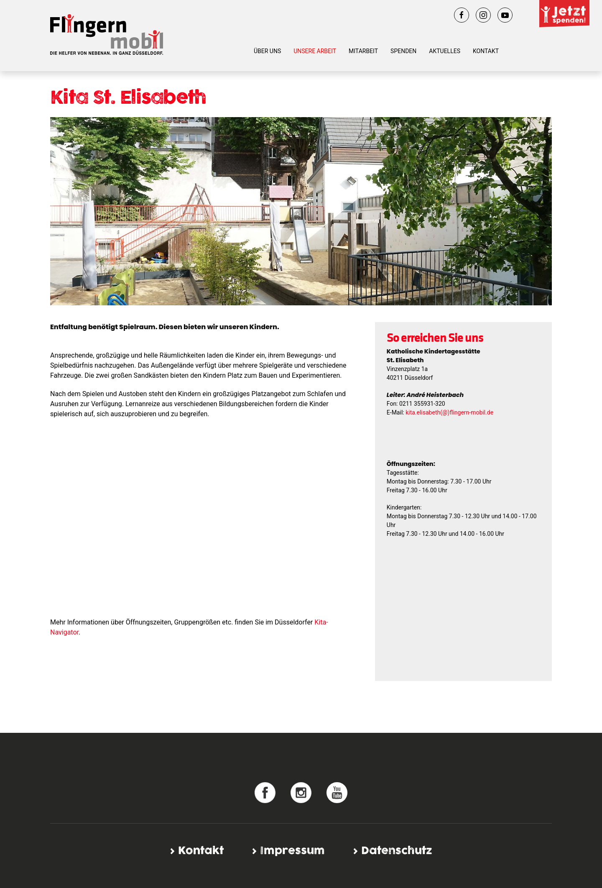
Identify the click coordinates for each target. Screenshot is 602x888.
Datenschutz (396, 851)
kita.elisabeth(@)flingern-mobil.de (449, 412)
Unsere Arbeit (314, 51)
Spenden (403, 51)
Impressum (292, 851)
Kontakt (486, 51)
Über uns (267, 51)
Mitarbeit (363, 51)
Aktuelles (444, 51)
